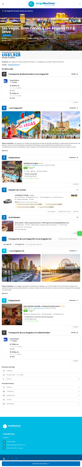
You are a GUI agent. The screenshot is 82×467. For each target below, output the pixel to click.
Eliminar (75, 212)
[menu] (80, 4)
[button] (5, 125)
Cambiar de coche (64, 212)
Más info (5, 151)
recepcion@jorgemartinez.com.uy (16, 445)
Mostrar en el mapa (38, 165)
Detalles (75, 102)
